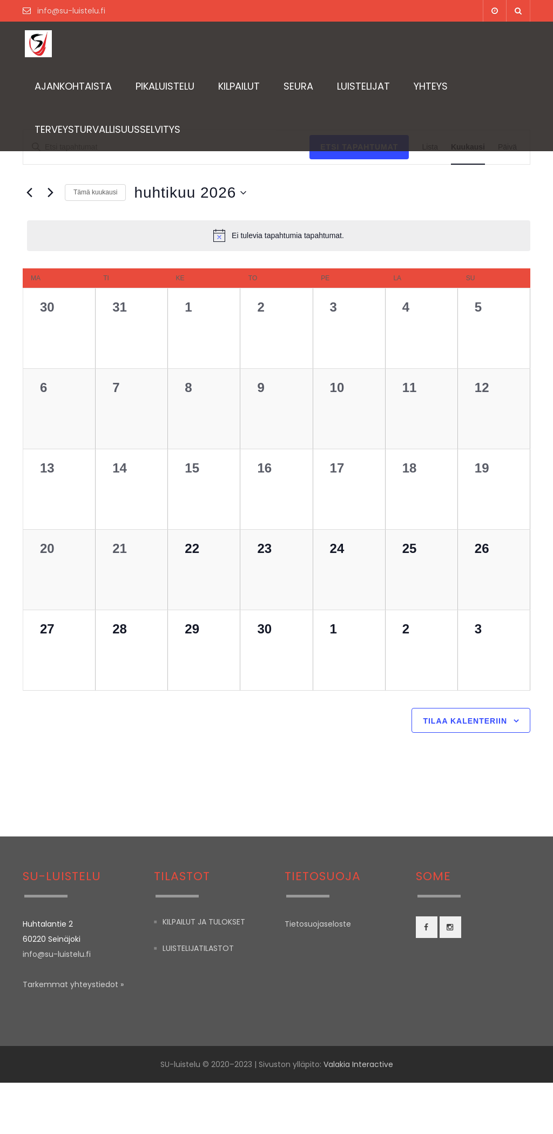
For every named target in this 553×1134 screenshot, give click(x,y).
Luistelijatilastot (198, 1000)
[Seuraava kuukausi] (50, 192)
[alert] (278, 235)
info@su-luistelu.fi (70, 10)
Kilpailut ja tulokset (204, 973)
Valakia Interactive (358, 1115)
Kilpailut (239, 86)
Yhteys (431, 86)
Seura (298, 86)
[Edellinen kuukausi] (29, 192)
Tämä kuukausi (95, 192)
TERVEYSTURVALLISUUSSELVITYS (107, 129)
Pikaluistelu (165, 86)
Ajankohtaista (73, 86)
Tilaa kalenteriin (465, 772)
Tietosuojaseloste (318, 975)
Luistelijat (363, 86)
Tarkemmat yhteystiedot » (73, 1035)
